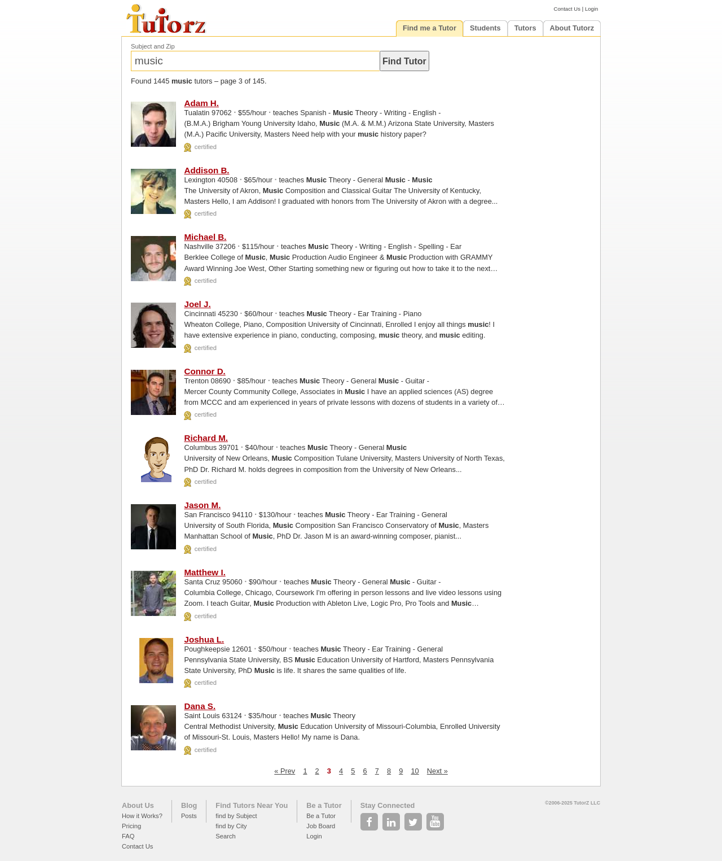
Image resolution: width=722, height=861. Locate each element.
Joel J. (197, 304)
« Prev (284, 771)
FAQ (128, 836)
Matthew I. (204, 572)
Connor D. (204, 371)
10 (415, 771)
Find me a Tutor (429, 28)
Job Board (320, 826)
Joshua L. (204, 639)
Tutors (525, 28)
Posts (189, 815)
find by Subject (236, 815)
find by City (230, 826)
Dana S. (199, 706)
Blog (189, 805)
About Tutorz (572, 28)
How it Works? (142, 815)
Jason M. (202, 505)
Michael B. (205, 237)
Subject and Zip (153, 46)
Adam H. (201, 103)
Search (225, 836)
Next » (437, 771)
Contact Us (567, 9)
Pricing (131, 826)
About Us (138, 805)
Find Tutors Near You (251, 805)
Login (591, 9)
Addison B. (206, 170)
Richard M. (206, 438)
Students (485, 28)
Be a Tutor (323, 805)
